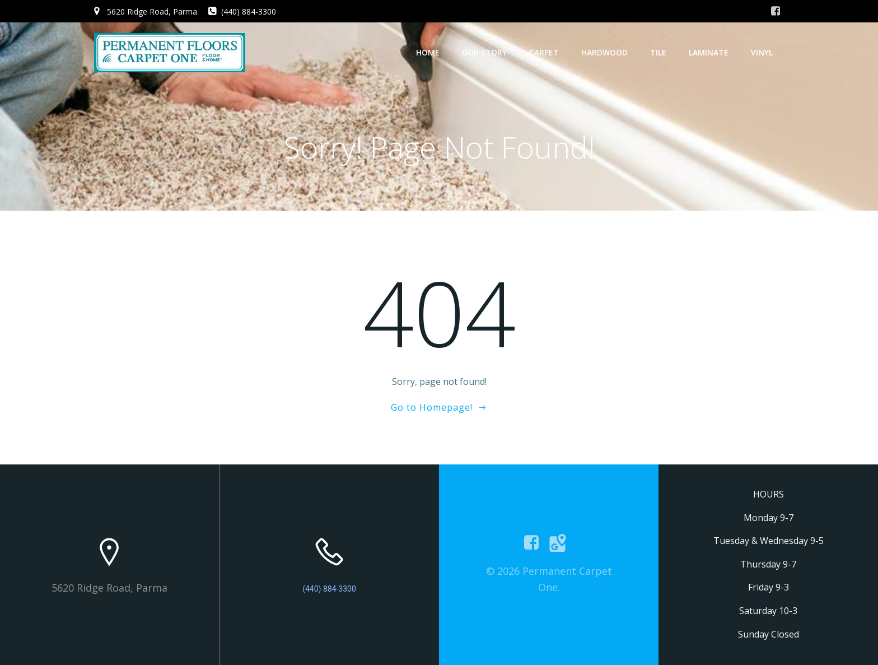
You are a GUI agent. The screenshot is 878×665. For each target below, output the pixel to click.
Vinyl (762, 52)
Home (428, 52)
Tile (658, 52)
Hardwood (604, 52)
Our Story (484, 52)
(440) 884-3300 (329, 588)
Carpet (544, 52)
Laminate (708, 52)
